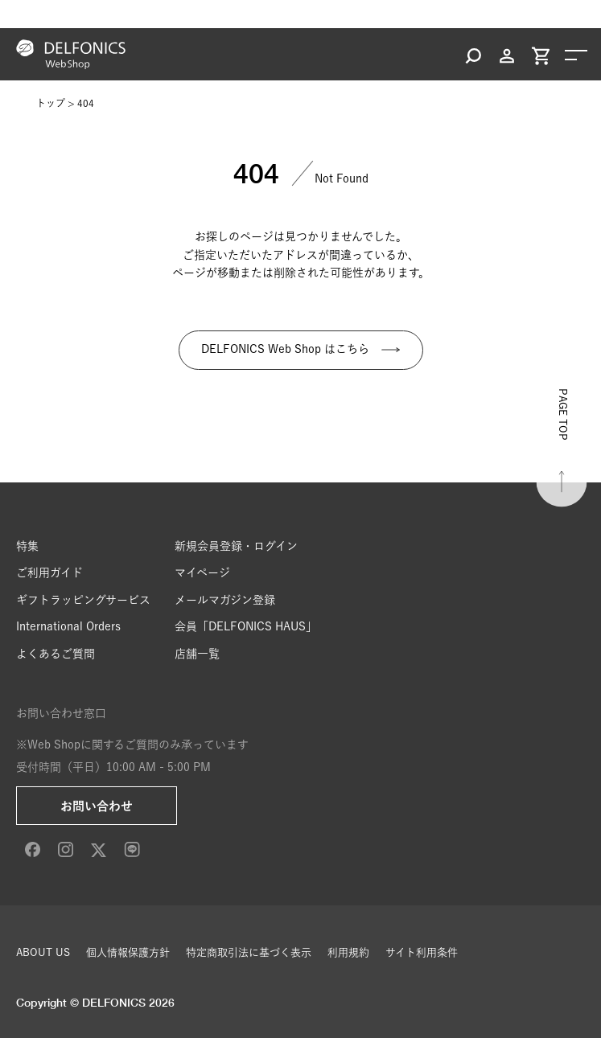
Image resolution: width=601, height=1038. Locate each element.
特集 (27, 546)
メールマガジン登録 (225, 599)
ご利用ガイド (49, 572)
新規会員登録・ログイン (236, 546)
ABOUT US (43, 952)
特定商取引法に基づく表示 (248, 952)
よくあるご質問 (55, 653)
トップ (50, 103)
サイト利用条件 (421, 952)
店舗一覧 (197, 653)
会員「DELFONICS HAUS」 (246, 626)
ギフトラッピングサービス (83, 599)
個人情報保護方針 (128, 952)
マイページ (202, 572)
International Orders (68, 626)
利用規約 (348, 952)
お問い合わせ (96, 806)
